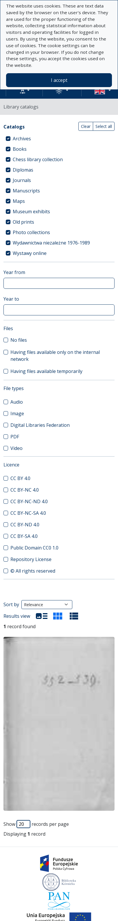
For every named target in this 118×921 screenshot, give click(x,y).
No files (18, 340)
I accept (59, 80)
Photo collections (31, 232)
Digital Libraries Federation (40, 425)
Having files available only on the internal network (55, 355)
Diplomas (23, 170)
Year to (11, 299)
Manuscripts (26, 190)
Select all (103, 126)
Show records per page (36, 824)
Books (20, 149)
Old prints (23, 222)
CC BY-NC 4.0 (24, 490)
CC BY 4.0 (20, 478)
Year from (14, 272)
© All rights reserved (32, 571)
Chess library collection (38, 159)
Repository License (30, 559)
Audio (16, 402)
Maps (19, 201)
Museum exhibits (31, 211)
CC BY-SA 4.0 (24, 536)
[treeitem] (59, 139)
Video (16, 448)
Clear (86, 126)
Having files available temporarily (46, 371)
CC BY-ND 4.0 (24, 524)
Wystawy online (30, 253)
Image (17, 413)
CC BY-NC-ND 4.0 (29, 501)
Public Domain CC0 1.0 (34, 548)
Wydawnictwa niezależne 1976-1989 (51, 243)
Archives (22, 138)
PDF (14, 436)
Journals (22, 180)
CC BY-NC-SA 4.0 (28, 513)
